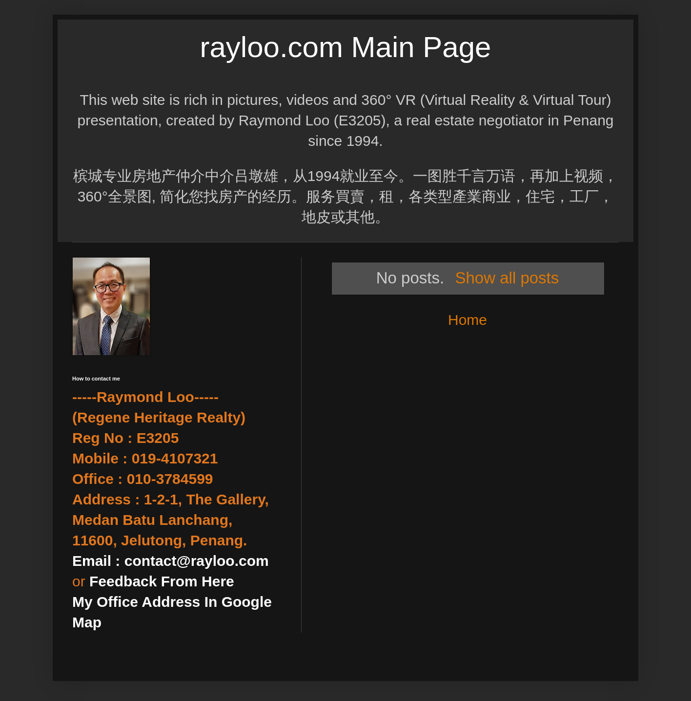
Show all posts (507, 278)
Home (467, 320)
